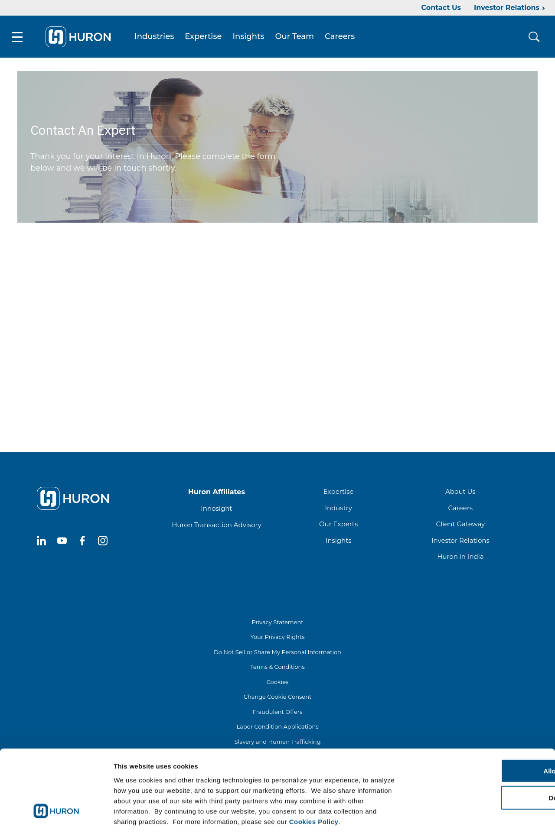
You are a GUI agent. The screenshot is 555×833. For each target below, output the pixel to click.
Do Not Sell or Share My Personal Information (277, 653)
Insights (250, 37)
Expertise (204, 37)
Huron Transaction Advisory (216, 526)
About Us (460, 493)
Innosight (216, 510)
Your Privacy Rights (277, 638)
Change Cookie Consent (278, 697)
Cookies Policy (314, 780)
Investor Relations (506, 7)
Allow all (483, 730)
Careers (341, 37)
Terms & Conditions (277, 667)
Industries (156, 37)
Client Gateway (460, 525)
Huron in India (460, 558)
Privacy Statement (277, 623)
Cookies (278, 683)
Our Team (296, 37)
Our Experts (338, 525)
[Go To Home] (79, 37)
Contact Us (441, 7)
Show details (455, 816)
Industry (338, 509)
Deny (483, 757)
